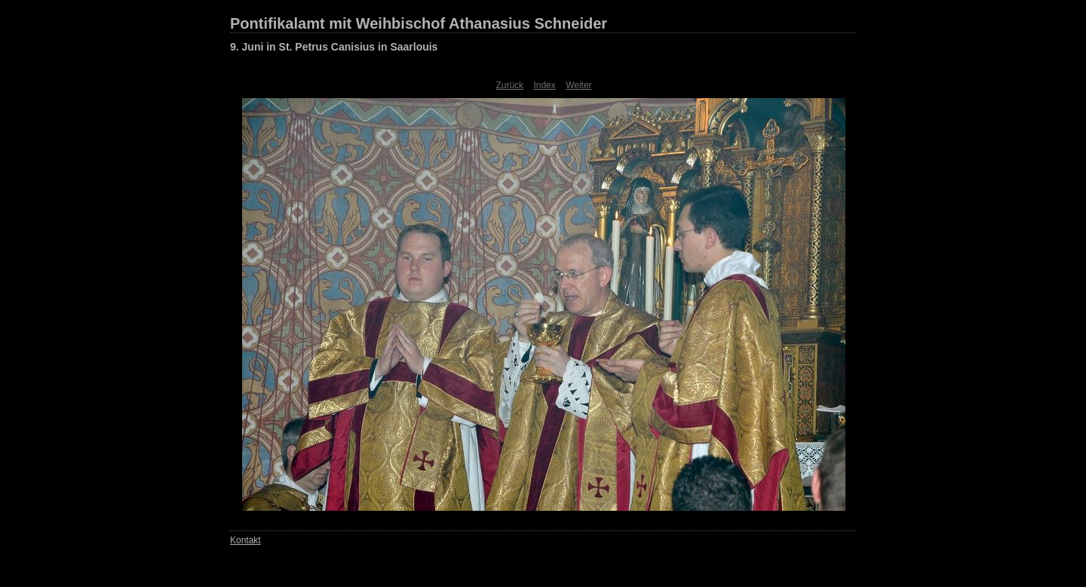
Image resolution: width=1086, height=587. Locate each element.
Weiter (578, 85)
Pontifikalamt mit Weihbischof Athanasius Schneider (418, 23)
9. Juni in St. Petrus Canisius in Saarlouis (333, 47)
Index (544, 85)
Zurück (509, 85)
